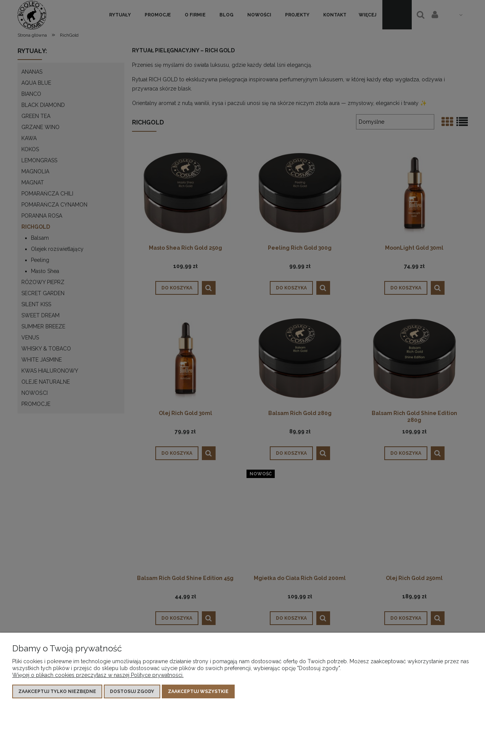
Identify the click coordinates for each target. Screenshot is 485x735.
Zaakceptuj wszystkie (198, 691)
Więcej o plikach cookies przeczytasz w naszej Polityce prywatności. (98, 675)
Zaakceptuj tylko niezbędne (57, 691)
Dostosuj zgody (132, 691)
